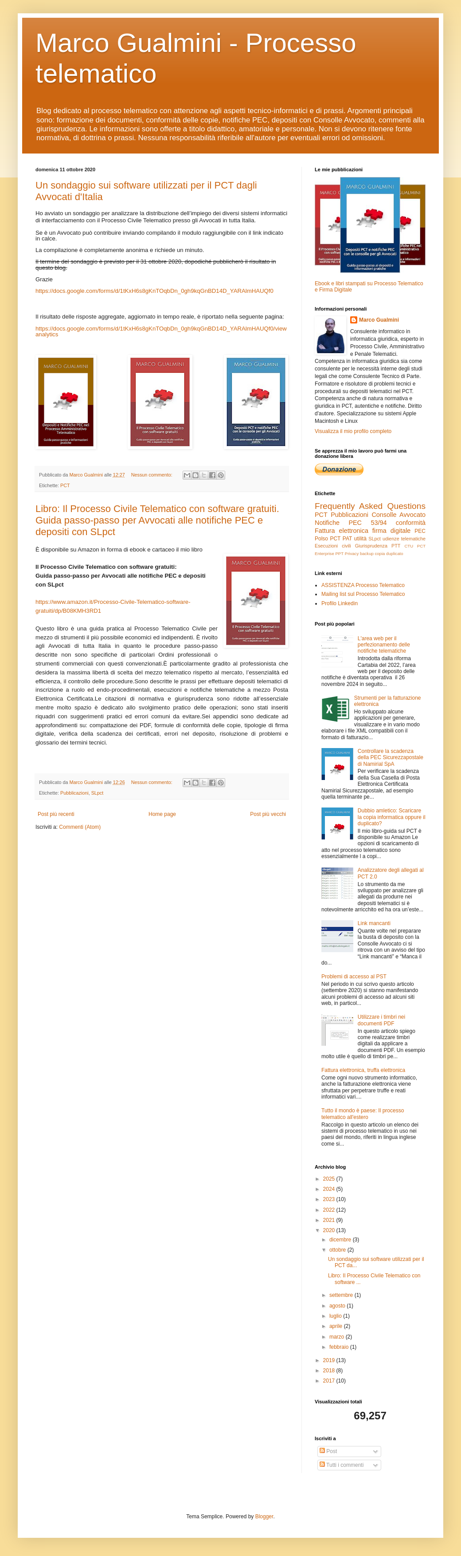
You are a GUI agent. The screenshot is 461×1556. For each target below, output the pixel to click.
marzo (337, 1337)
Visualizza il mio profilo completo (353, 431)
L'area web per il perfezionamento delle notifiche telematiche (384, 644)
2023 (329, 1199)
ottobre (338, 1250)
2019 (329, 1360)
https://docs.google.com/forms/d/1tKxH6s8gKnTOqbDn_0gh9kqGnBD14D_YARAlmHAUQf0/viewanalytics (161, 331)
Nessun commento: (152, 474)
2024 (329, 1189)
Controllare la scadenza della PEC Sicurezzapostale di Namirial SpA (390, 757)
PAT (347, 539)
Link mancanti (374, 923)
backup (367, 553)
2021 (329, 1220)
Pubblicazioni (74, 793)
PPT (339, 553)
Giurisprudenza (371, 545)
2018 (329, 1370)
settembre (342, 1295)
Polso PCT (327, 539)
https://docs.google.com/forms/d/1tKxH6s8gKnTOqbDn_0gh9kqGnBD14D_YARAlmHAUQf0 (154, 291)
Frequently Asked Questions (370, 506)
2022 (329, 1210)
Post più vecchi (268, 814)
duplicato (394, 553)
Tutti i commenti (341, 1465)
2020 (329, 1230)
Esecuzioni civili (333, 545)
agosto (338, 1306)
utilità (360, 539)
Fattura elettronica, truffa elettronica (363, 1070)
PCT (65, 485)
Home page (162, 814)
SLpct (97, 793)
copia (380, 553)
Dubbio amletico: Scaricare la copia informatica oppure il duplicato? (392, 817)
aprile (336, 1326)
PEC (420, 531)
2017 (329, 1381)
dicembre (341, 1240)
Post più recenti (56, 814)
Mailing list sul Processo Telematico (363, 594)
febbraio (339, 1347)
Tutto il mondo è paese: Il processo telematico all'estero (362, 1113)
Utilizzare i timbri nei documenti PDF (381, 1020)
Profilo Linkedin (339, 603)
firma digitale (391, 530)
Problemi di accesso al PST (354, 976)
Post (328, 1451)
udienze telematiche (404, 538)
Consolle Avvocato (398, 514)
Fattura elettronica (341, 530)
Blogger (264, 1516)
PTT (395, 545)
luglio (336, 1316)
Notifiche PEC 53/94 (351, 522)
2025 (329, 1179)
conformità (411, 522)
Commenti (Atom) (80, 827)
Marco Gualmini (379, 320)
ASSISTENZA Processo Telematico (363, 585)
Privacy (352, 553)
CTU (408, 546)
